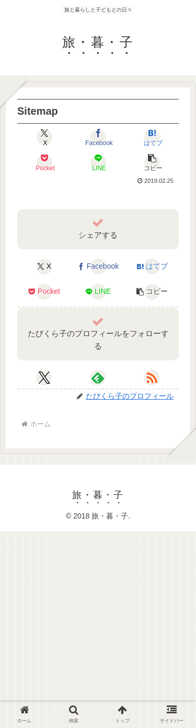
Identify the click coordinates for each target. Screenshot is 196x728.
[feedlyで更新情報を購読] (97, 377)
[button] (152, 162)
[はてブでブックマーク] (152, 137)
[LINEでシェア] (98, 162)
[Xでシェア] (44, 137)
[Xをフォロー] (44, 377)
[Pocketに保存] (44, 162)
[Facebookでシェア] (98, 137)
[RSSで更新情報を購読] (151, 377)
